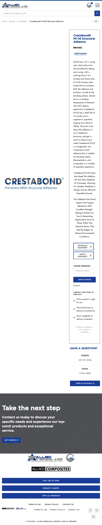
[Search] (51, 13)
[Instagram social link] (96, 510)
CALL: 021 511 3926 (51, 480)
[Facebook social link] (90, 510)
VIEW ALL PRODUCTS (51, 495)
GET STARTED (11, 440)
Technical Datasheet (84, 246)
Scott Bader (23, 21)
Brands (13, 21)
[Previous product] (93, 21)
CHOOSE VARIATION (81, 266)
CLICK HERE (85, 373)
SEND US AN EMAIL (85, 383)
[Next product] (98, 21)
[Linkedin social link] (93, 516)
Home (4, 21)
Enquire (76, 285)
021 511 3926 (85, 360)
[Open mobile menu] (97, 5)
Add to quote (84, 279)
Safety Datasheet (84, 255)
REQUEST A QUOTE (51, 488)
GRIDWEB (72, 521)
